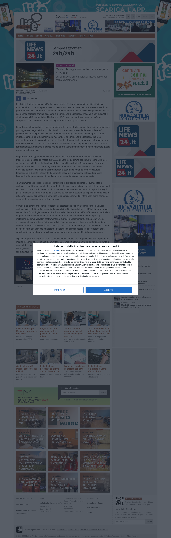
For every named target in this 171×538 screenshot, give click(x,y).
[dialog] (85, 269)
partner (56, 250)
